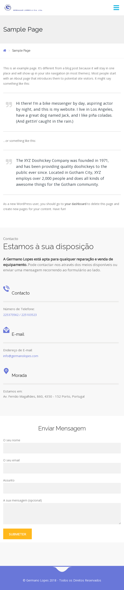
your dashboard (75, 204)
